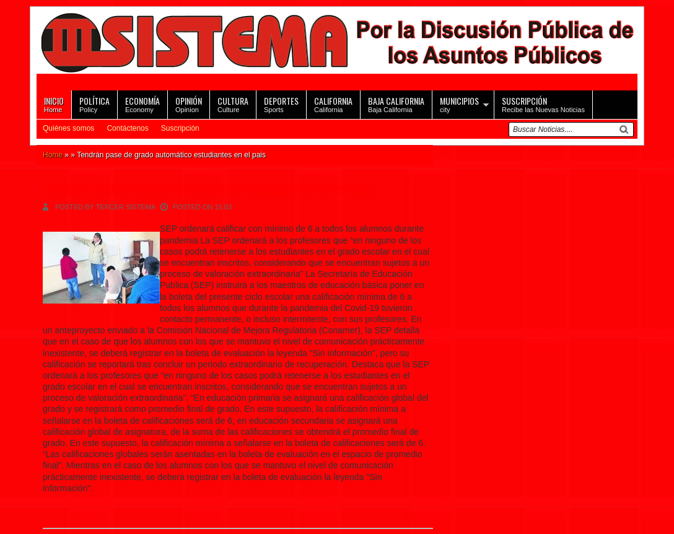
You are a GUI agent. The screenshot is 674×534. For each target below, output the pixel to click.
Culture (232, 103)
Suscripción (180, 128)
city (459, 103)
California (333, 103)
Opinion (188, 103)
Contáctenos (127, 128)
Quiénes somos (68, 128)
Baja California (396, 103)
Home (54, 103)
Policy (94, 103)
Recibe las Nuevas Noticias (543, 103)
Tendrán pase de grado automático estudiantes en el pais (208, 188)
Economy (142, 103)
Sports (281, 103)
